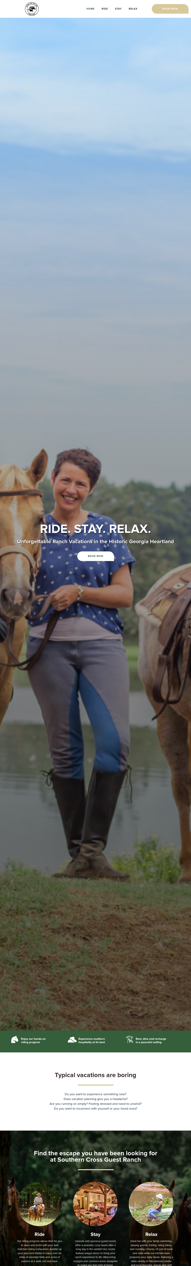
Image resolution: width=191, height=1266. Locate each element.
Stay (118, 8)
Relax (133, 8)
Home (90, 8)
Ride (105, 8)
